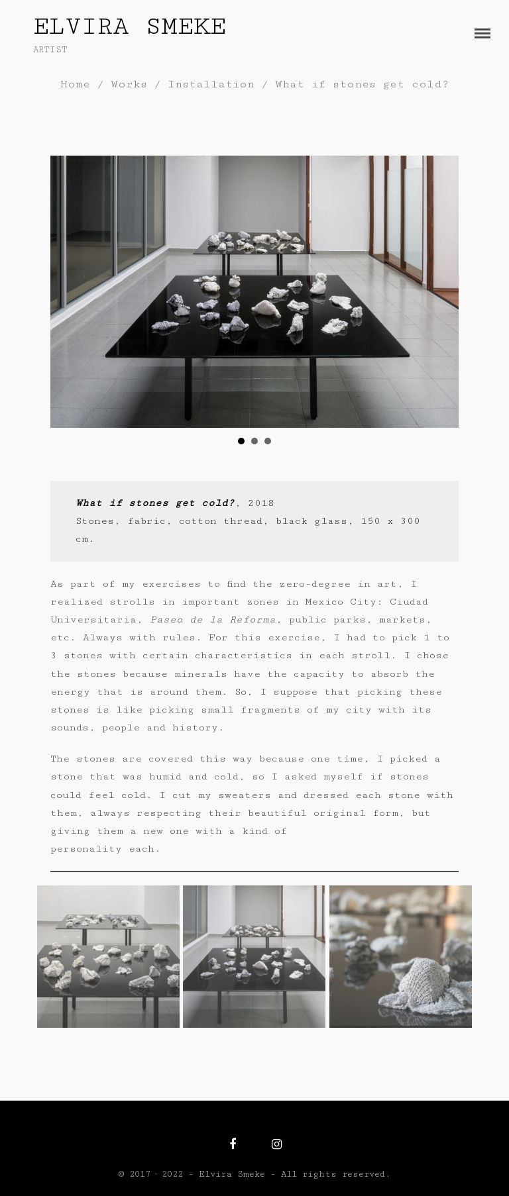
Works (129, 84)
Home (75, 84)
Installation (211, 84)
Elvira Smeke (129, 26)
